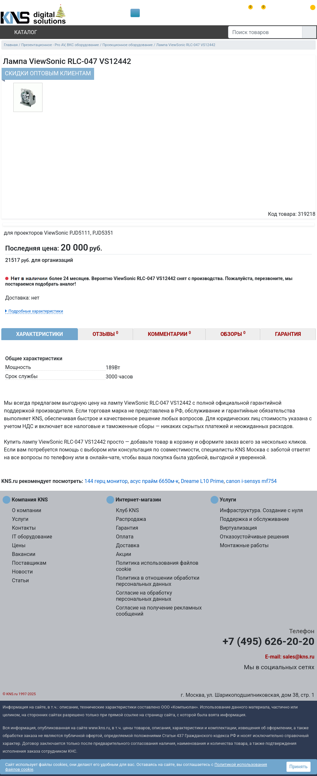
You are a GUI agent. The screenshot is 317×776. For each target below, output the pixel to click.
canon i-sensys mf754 (251, 481)
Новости (22, 572)
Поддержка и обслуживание (254, 519)
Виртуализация (238, 528)
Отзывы (105, 333)
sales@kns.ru (298, 657)
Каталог (20, 32)
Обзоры (233, 333)
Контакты (24, 528)
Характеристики (39, 334)
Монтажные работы (244, 545)
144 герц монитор (106, 481)
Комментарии (169, 333)
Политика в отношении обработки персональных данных (157, 581)
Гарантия (288, 334)
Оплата (124, 537)
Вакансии (23, 554)
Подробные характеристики (35, 311)
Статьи (20, 580)
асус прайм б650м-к (154, 481)
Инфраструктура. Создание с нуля (261, 510)
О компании (26, 510)
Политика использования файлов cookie (157, 566)
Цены (19, 545)
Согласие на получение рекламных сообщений (159, 611)
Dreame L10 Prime (202, 481)
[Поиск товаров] (265, 32)
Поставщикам (29, 563)
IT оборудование (32, 537)
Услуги (20, 519)
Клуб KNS (127, 510)
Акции (123, 554)
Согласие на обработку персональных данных (144, 596)
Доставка (127, 545)
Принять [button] (298, 766)
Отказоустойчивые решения (254, 537)
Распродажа (131, 519)
